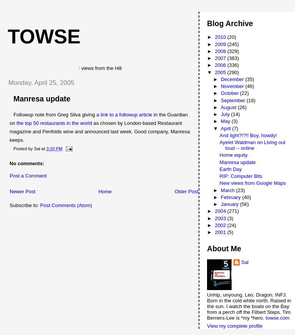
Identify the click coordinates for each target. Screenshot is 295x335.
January (230, 204)
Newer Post (22, 191)
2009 (221, 44)
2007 (221, 58)
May (226, 121)
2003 (221, 218)
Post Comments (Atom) (66, 205)
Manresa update (41, 99)
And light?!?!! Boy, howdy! (248, 135)
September (234, 100)
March (228, 190)
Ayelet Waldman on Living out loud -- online (252, 145)
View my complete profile (234, 326)
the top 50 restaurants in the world (54, 123)
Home (105, 191)
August (229, 107)
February (231, 197)
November (233, 86)
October (230, 93)
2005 (221, 72)
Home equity (234, 155)
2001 (221, 232)
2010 (221, 37)
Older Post (186, 191)
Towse (44, 36)
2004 (221, 211)
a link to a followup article (124, 115)
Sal (245, 262)
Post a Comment (28, 176)
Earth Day (231, 169)
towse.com (278, 318)
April (226, 128)
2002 (221, 225)
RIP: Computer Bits (241, 176)
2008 (221, 51)
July (226, 114)
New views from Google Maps (253, 183)
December (233, 79)
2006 (221, 65)
